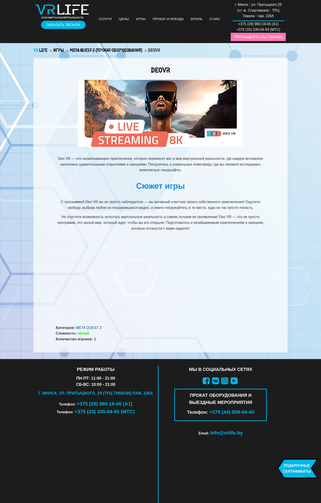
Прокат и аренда (168, 19)
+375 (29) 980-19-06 (254, 24)
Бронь (196, 19)
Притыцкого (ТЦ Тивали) (258, 37)
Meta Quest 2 (89, 328)
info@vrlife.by (226, 433)
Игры (140, 19)
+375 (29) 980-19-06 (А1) (104, 404)
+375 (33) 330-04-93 (253, 29)
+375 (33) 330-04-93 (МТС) (104, 411)
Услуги (105, 19)
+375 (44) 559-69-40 (231, 412)
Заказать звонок (63, 25)
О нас (215, 19)
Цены (124, 19)
